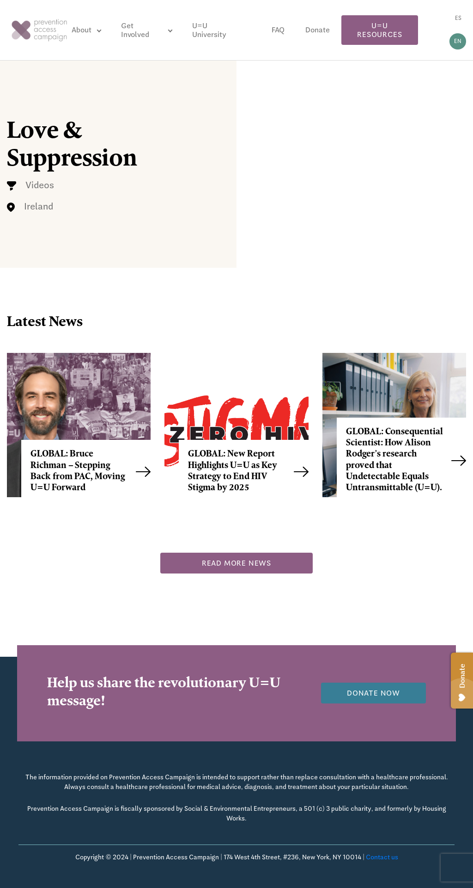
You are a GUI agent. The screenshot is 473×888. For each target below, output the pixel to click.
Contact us (382, 857)
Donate (317, 29)
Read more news (236, 563)
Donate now (373, 693)
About (81, 29)
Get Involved (135, 30)
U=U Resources (379, 30)
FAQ (278, 29)
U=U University (209, 30)
